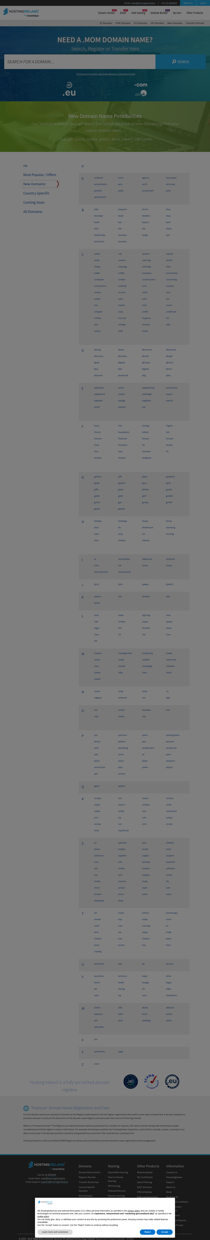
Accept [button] (164, 1232)
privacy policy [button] (134, 1211)
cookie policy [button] (43, 1216)
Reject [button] (148, 1232)
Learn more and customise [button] (55, 1232)
